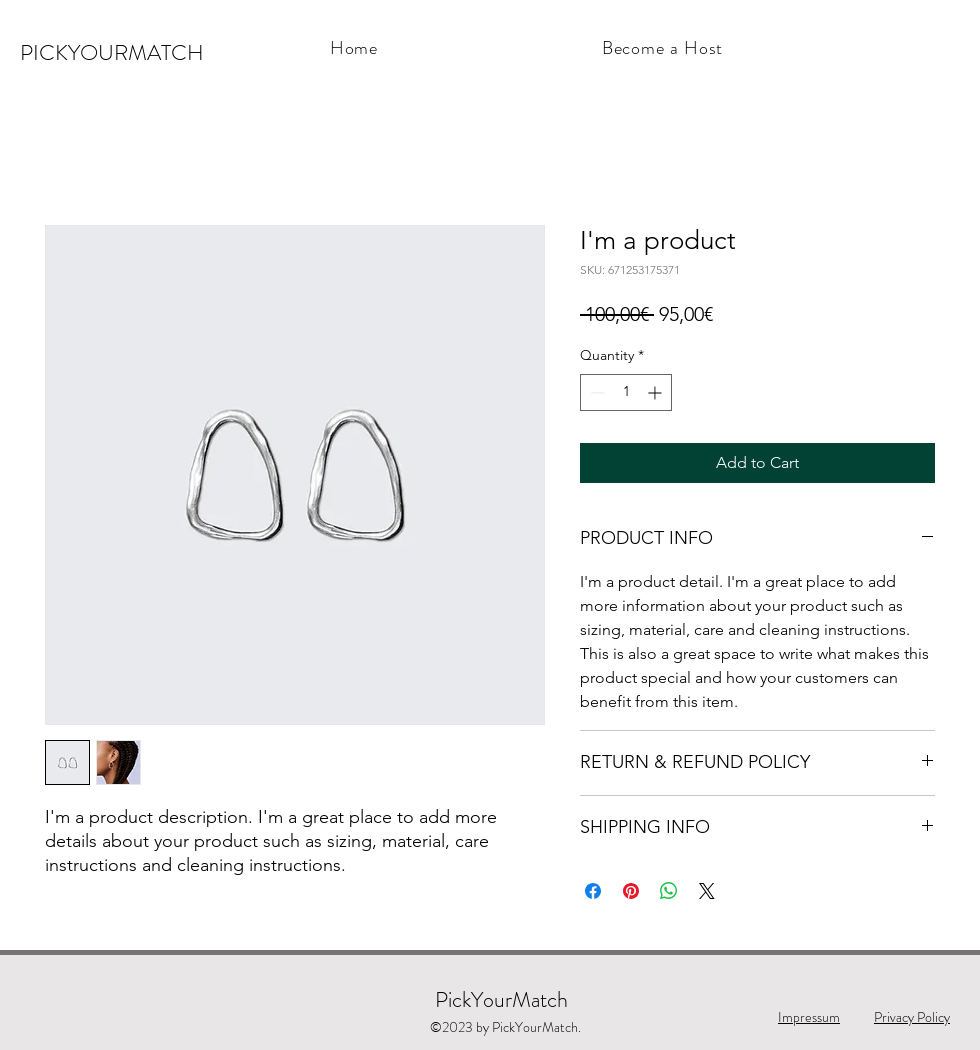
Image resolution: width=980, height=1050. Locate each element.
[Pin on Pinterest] (631, 891)
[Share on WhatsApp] (669, 891)
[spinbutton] (626, 392)
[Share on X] (707, 891)
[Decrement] (595, 392)
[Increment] (656, 392)
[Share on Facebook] (593, 891)
